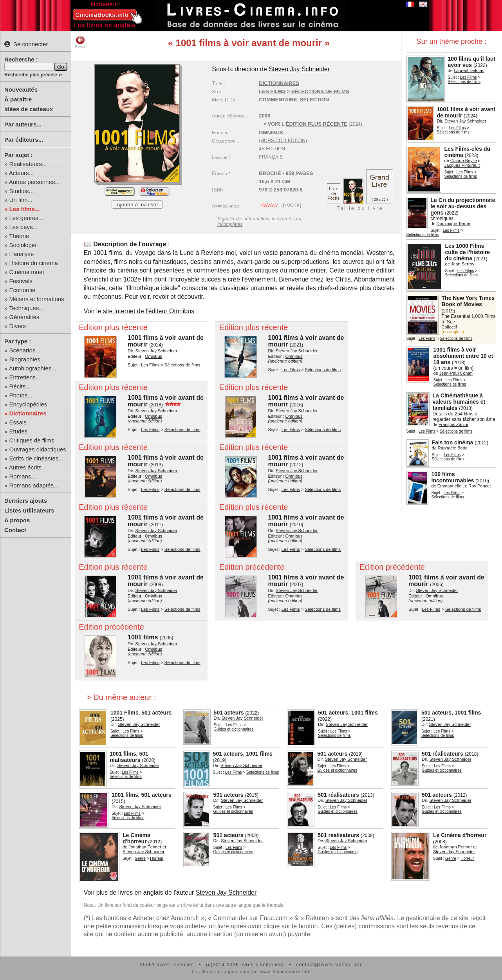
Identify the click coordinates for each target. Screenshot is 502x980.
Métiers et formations (36, 299)
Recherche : (21, 59)
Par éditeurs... (23, 139)
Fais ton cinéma (452, 442)
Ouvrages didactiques (37, 449)
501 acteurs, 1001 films (348, 712)
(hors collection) (283, 140)
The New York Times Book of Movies (468, 301)
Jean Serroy (462, 264)
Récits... (20, 386)
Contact (15, 530)
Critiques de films (31, 440)
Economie (22, 290)
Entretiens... (25, 377)
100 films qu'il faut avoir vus (472, 62)
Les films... (24, 209)
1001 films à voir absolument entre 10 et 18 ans (463, 356)
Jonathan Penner (144, 847)
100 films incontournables (453, 477)
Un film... (21, 200)
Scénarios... (24, 350)
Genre (140, 858)
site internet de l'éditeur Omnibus (148, 311)
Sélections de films (464, 81)
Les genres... (26, 218)
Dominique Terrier (454, 223)
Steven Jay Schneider (465, 121)
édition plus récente (316, 124)
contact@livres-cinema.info (329, 964)
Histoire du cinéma (33, 263)
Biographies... (27, 359)
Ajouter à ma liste (137, 205)
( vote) (280, 205)
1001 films (143, 637)
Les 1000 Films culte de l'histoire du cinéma (467, 252)
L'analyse (21, 254)
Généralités (24, 317)
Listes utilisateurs (29, 510)
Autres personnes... (34, 182)
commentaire (278, 100)
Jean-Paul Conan (456, 373)
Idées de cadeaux (28, 109)
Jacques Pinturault (462, 165)
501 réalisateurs (442, 754)
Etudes (18, 431)
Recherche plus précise (30, 75)
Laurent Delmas (469, 70)
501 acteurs (229, 712)
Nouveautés (21, 89)
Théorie (19, 236)
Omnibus (271, 132)
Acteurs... (21, 173)
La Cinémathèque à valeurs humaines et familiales (459, 401)
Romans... (22, 476)
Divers (17, 326)
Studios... (21, 191)
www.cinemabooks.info (285, 971)
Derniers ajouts (25, 500)
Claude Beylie (463, 160)
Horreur (156, 858)
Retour (80, 42)
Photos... (21, 395)
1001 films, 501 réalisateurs (129, 757)
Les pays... (23, 227)
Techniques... (26, 308)
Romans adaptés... (34, 485)
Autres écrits (25, 467)
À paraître (18, 99)
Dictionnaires (28, 413)
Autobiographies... (32, 368)
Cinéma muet (26, 272)
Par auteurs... (23, 124)
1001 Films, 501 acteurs (141, 712)
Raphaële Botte (453, 448)
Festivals (21, 281)
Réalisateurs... (28, 164)
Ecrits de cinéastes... (36, 458)
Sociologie (22, 245)
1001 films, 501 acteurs (142, 795)
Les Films (468, 77)
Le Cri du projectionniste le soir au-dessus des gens (463, 206)
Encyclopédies (28, 404)
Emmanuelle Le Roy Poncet (464, 486)
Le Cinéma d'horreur (136, 838)
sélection (314, 100)
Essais (18, 422)
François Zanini (453, 424)
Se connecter (26, 44)
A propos (17, 520)
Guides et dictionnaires (234, 729)
